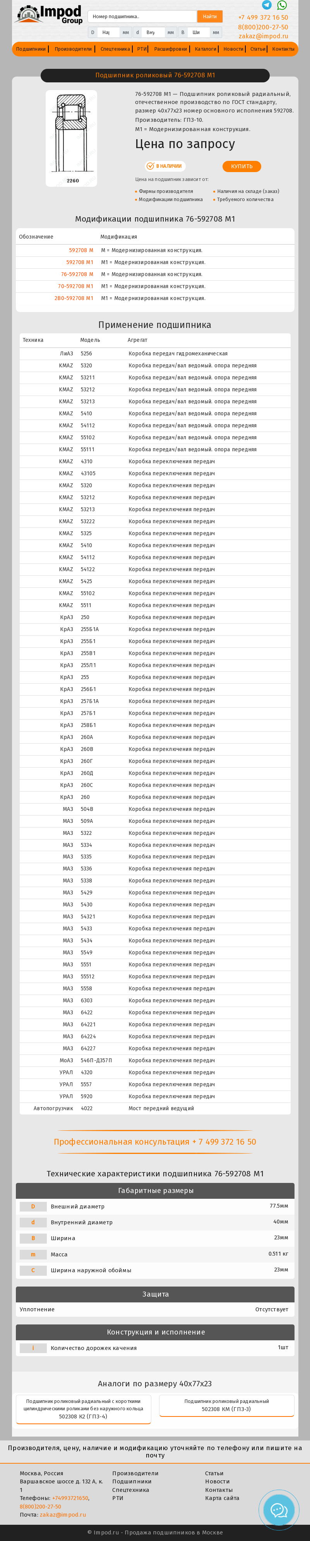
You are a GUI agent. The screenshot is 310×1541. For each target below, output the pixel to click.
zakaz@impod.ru (63, 1514)
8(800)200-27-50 (41, 1506)
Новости (233, 49)
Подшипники (31, 49)
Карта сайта (222, 1498)
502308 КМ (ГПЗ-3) (226, 1409)
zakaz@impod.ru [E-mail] (264, 36)
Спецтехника (115, 49)
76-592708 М (77, 274)
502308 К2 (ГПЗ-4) (83, 1416)
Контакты (283, 49)
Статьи (257, 49)
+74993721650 (70, 1498)
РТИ (142, 49)
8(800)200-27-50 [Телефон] (263, 27)
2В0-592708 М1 (74, 298)
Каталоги (205, 49)
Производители (73, 49)
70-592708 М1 (75, 286)
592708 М (81, 250)
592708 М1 (80, 262)
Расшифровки (170, 49)
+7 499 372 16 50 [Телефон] (263, 18)
